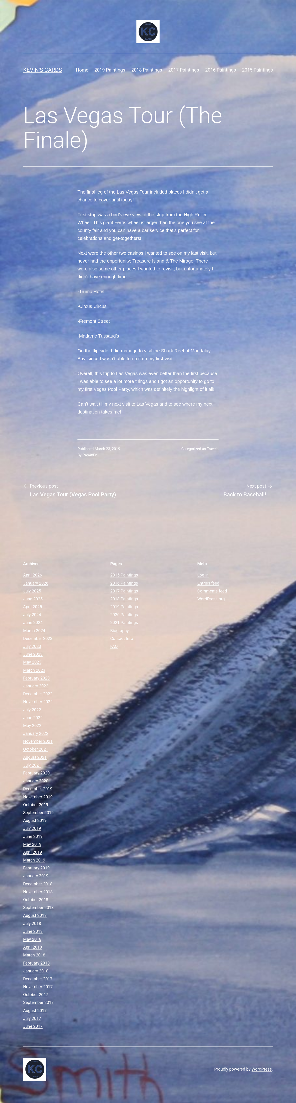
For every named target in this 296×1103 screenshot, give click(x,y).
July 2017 (32, 1018)
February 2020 (36, 773)
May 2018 (32, 939)
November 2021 (38, 741)
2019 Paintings (109, 70)
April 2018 (32, 947)
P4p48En (90, 455)
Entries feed (208, 583)
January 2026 (35, 583)
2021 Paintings (124, 622)
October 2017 (35, 994)
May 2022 (32, 725)
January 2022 (35, 733)
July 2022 (32, 709)
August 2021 (35, 757)
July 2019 (32, 828)
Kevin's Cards (42, 70)
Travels (213, 449)
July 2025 (32, 591)
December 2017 (37, 978)
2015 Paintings (257, 70)
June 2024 (33, 622)
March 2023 (34, 670)
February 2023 (36, 678)
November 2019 (38, 796)
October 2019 (35, 804)
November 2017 (38, 986)
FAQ (114, 646)
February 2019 (36, 867)
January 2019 (35, 875)
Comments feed (212, 591)
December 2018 (37, 883)
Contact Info (121, 638)
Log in (203, 575)
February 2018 (36, 963)
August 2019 (35, 820)
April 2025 (32, 606)
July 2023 (32, 646)
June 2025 (33, 598)
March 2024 (34, 630)
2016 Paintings (220, 70)
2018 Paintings (146, 70)
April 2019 (32, 852)
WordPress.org (211, 598)
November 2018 (38, 891)
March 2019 (34, 860)
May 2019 (32, 844)
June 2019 (33, 836)
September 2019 (38, 812)
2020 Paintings (124, 614)
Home (82, 70)
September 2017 (38, 1002)
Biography (119, 630)
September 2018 (38, 907)
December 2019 (37, 788)
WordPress (262, 1069)
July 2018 (32, 923)
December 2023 (37, 638)
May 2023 (32, 662)
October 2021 (35, 749)
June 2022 (33, 717)
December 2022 (37, 693)
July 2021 (32, 765)
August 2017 (35, 1010)
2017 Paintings (183, 70)
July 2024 (32, 614)
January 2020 (35, 780)
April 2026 (32, 575)
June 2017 (33, 1026)
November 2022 (38, 701)
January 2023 (35, 685)
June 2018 (33, 931)
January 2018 (35, 970)
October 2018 (35, 899)
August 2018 (35, 915)
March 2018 (34, 955)
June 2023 (33, 654)
